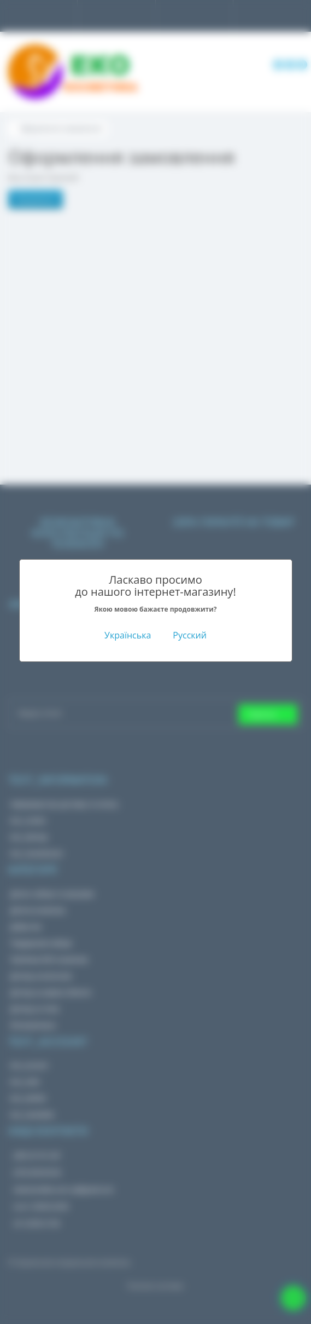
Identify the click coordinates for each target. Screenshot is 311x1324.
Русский (190, 635)
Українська (127, 635)
